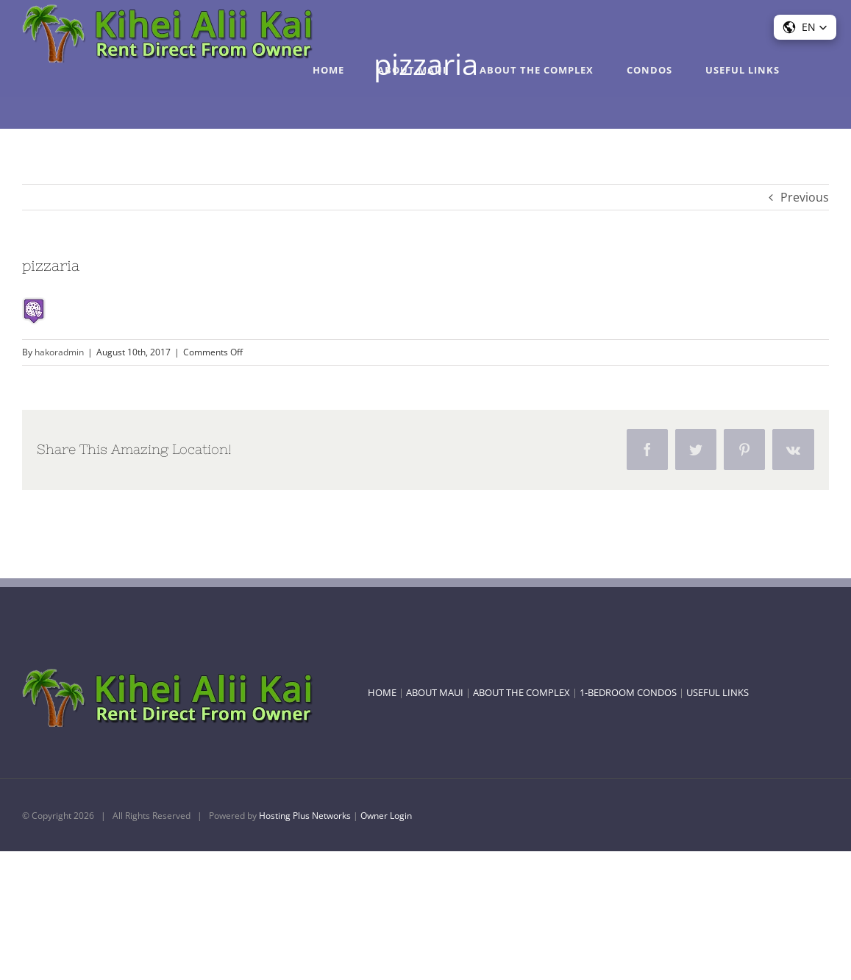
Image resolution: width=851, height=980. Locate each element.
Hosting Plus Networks (305, 815)
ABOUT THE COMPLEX (521, 692)
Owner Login (386, 815)
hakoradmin (59, 352)
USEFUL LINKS (717, 692)
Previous (804, 197)
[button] (805, 27)
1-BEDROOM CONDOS (628, 692)
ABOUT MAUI (434, 692)
